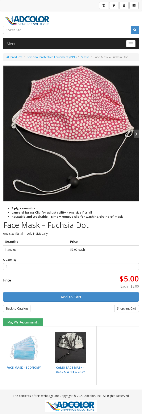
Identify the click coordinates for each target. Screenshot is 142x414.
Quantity (10, 260)
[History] (103, 5)
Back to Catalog (17, 308)
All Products (14, 57)
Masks (85, 57)
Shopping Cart (126, 308)
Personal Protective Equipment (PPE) (51, 57)
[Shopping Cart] (113, 5)
